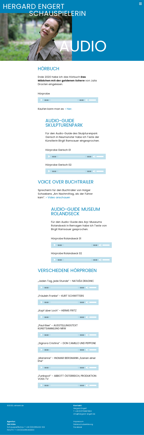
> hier (68, 109)
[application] (68, 100)
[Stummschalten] (86, 100)
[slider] (64, 100)
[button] (140, 3)
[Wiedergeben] (41, 100)
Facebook (77, 427)
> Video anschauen (58, 197)
